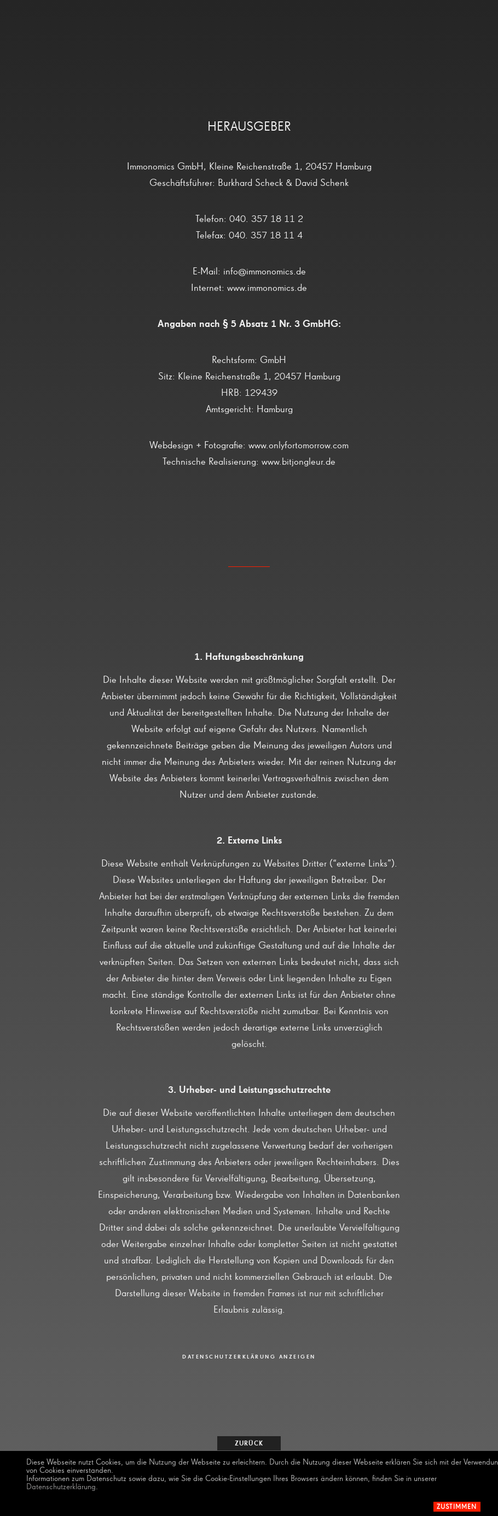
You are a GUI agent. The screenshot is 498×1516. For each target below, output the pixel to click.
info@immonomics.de (264, 272)
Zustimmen (457, 1507)
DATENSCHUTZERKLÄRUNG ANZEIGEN (249, 1357)
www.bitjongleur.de (298, 462)
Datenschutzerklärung (61, 1487)
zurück (249, 1444)
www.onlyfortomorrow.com (298, 445)
